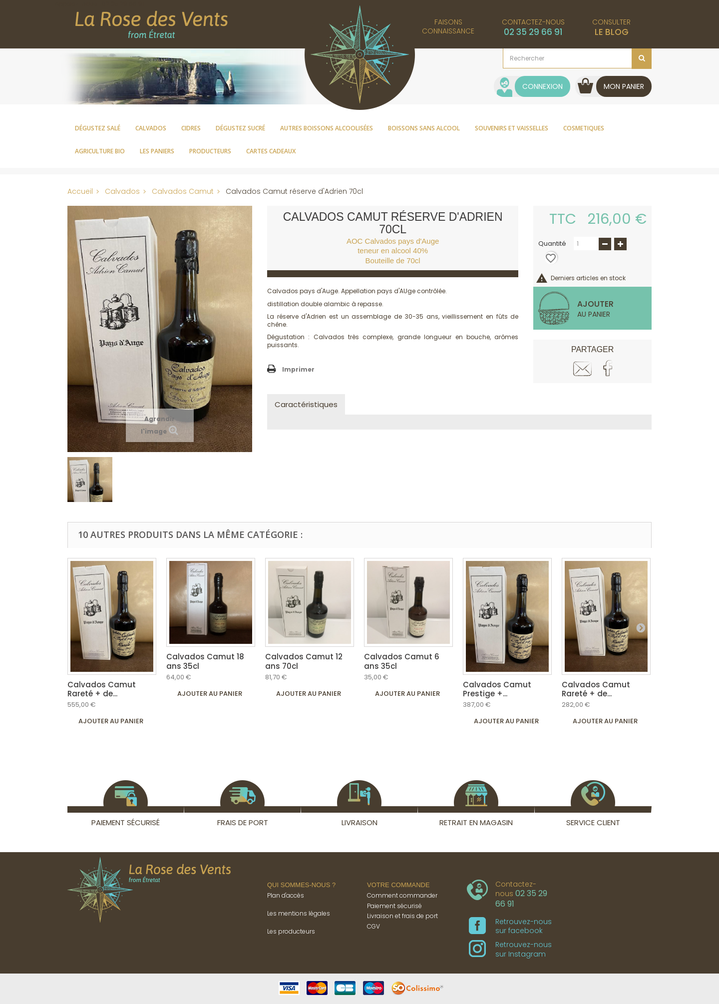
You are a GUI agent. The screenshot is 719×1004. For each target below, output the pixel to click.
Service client (593, 817)
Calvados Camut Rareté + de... (101, 689)
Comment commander (402, 895)
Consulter (611, 27)
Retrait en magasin (476, 817)
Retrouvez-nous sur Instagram (510, 949)
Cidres (191, 128)
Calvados (150, 128)
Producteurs (210, 151)
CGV (373, 926)
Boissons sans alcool (424, 128)
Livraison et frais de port (402, 916)
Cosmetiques (583, 128)
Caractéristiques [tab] (306, 404)
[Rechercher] (577, 58)
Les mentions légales (298, 913)
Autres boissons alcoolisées (326, 128)
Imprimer (298, 369)
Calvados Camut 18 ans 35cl (205, 661)
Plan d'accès (285, 895)
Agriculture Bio (100, 151)
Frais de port (242, 817)
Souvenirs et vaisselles (511, 128)
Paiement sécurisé (125, 817)
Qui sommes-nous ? (301, 885)
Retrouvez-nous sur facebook (510, 926)
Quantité (552, 244)
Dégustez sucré (240, 128)
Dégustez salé (97, 128)
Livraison (359, 817)
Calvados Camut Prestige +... (497, 689)
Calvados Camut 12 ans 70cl (304, 661)
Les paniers (157, 151)
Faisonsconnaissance (448, 26)
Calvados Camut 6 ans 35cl (401, 661)
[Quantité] (586, 243)
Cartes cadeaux (271, 151)
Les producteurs (291, 931)
